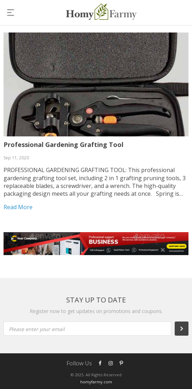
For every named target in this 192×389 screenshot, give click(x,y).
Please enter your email (37, 329)
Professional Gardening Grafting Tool (63, 144)
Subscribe (185, 328)
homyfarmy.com (96, 381)
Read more (18, 207)
